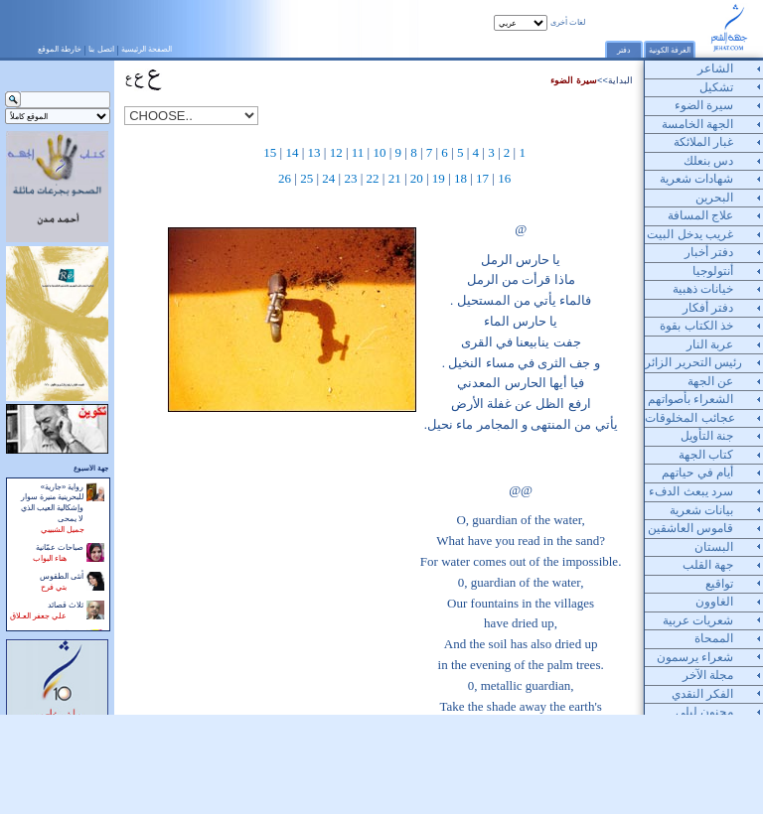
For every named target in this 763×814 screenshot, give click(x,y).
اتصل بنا (100, 49)
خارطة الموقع (59, 49)
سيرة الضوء (573, 80)
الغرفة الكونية (669, 50)
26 (284, 178)
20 (416, 178)
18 (460, 178)
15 (269, 152)
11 (358, 152)
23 (350, 178)
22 (373, 178)
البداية (620, 80)
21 (394, 178)
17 (482, 178)
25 (306, 178)
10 (379, 152)
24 (328, 178)
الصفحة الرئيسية (146, 49)
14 (291, 152)
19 (438, 178)
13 (314, 152)
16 (504, 178)
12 (336, 152)
